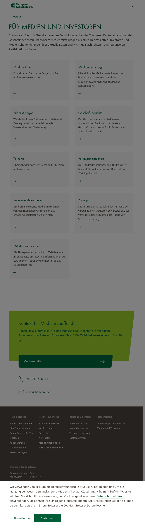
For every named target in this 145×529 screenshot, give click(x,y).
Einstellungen (22, 518)
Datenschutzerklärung (111, 496)
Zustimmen (47, 518)
